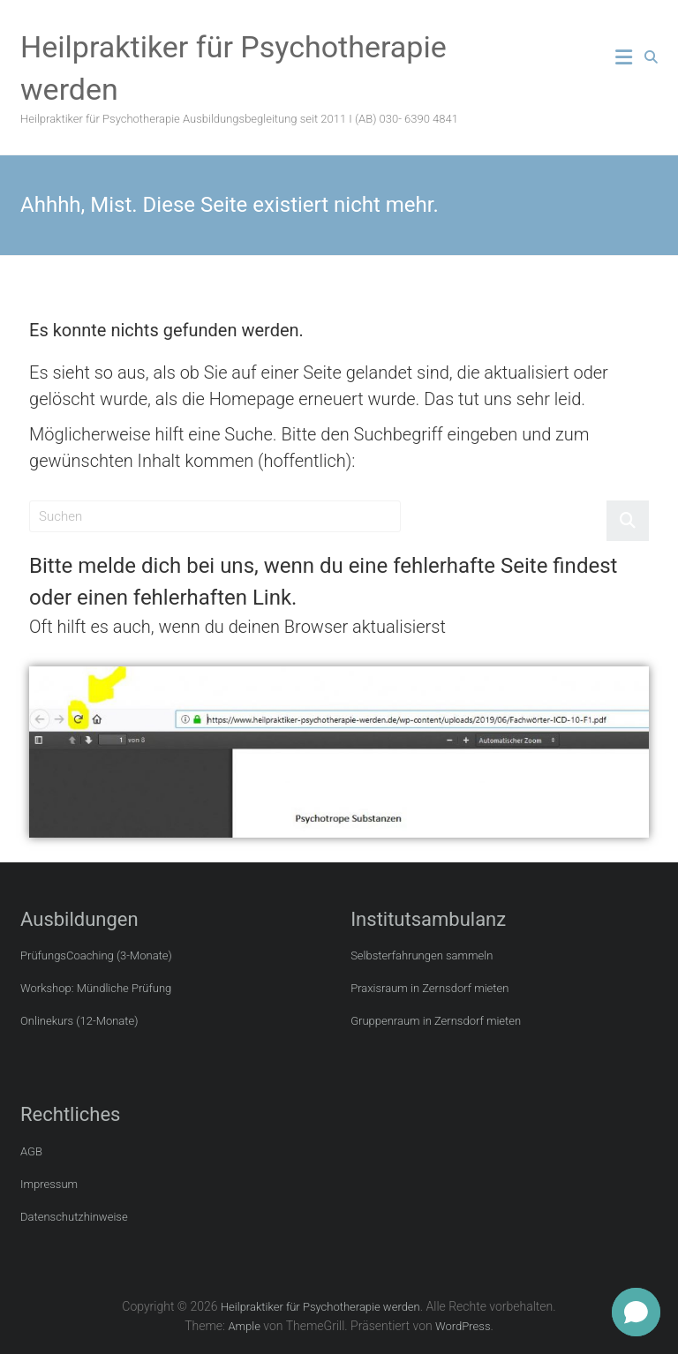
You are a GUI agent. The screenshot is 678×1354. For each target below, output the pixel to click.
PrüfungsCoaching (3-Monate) (96, 955)
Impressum (49, 1184)
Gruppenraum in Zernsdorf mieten (435, 1020)
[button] (636, 1312)
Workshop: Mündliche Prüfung (95, 988)
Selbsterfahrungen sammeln (421, 955)
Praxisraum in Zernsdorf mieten (429, 988)
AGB (31, 1151)
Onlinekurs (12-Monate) (79, 1020)
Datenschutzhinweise (74, 1216)
